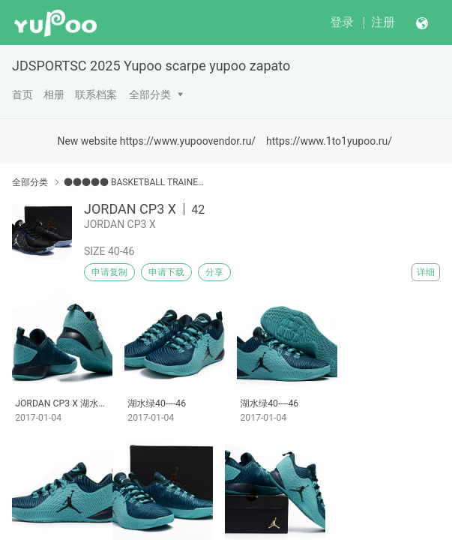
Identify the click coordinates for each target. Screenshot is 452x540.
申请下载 (166, 272)
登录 (342, 22)
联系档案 (96, 94)
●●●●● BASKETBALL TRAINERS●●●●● (134, 182)
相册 (53, 94)
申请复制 (109, 272)
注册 (383, 22)
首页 (22, 94)
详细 (426, 272)
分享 (214, 272)
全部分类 (150, 94)
